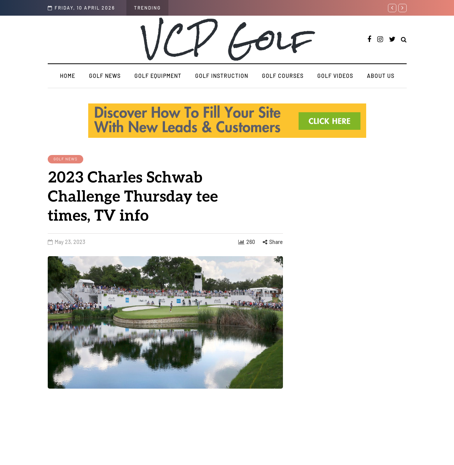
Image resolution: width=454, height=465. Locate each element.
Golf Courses (283, 76)
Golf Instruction (221, 76)
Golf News (105, 76)
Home (67, 76)
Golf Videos (335, 76)
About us (380, 76)
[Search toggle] (404, 40)
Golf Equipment (157, 76)
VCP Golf (227, 39)
